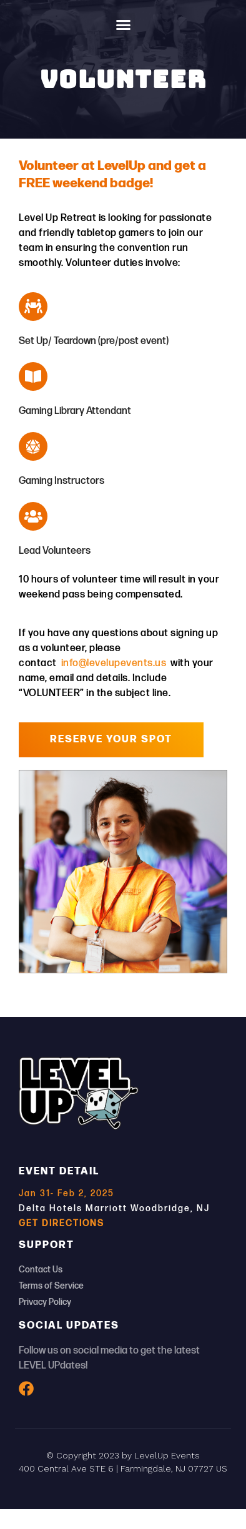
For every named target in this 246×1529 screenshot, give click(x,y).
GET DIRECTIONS (61, 1223)
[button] (123, 25)
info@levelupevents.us (112, 663)
